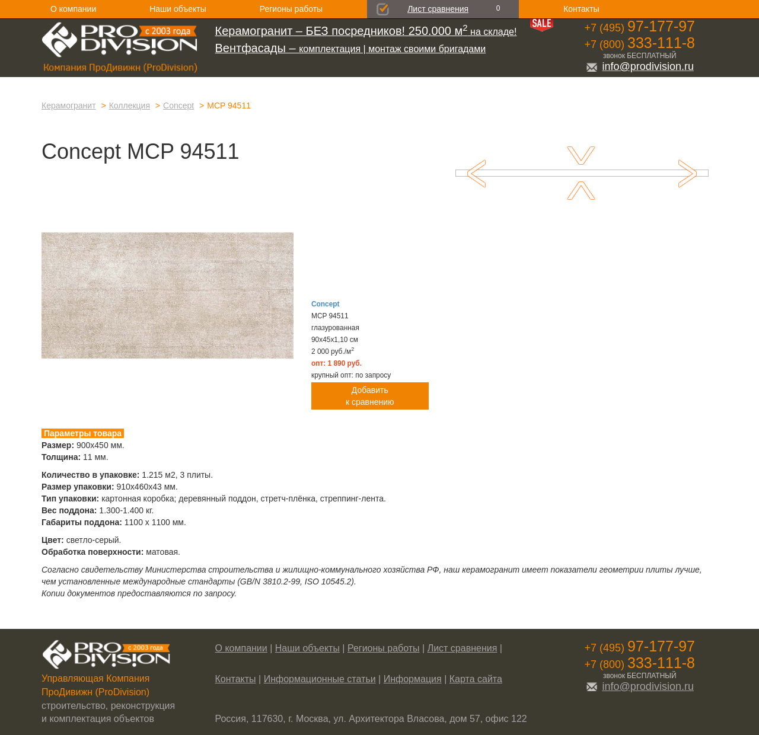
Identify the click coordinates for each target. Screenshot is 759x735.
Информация (413, 679)
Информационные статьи (320, 679)
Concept (178, 105)
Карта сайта (475, 679)
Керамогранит (69, 105)
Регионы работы (291, 9)
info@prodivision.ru (640, 66)
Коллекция (129, 105)
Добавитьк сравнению (370, 396)
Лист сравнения (437, 9)
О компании (73, 9)
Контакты (581, 9)
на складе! (366, 32)
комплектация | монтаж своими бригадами (350, 49)
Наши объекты (177, 9)
